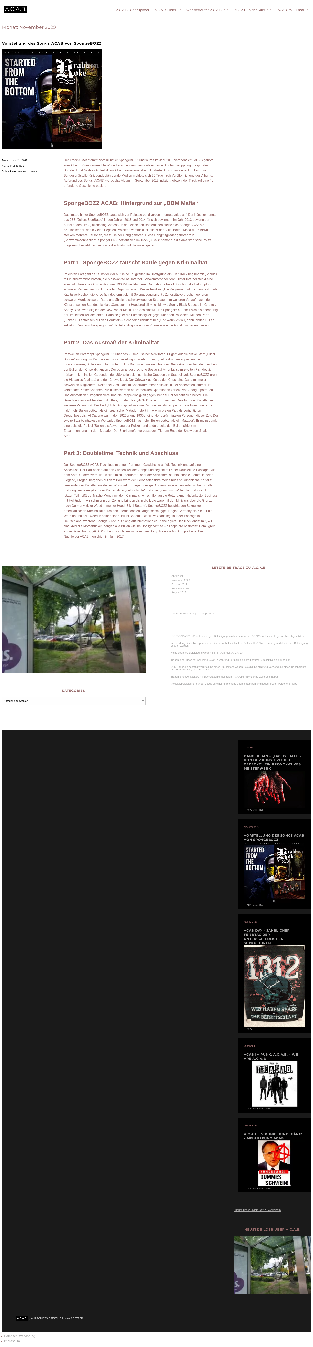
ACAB (249, 1029)
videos (268, 1108)
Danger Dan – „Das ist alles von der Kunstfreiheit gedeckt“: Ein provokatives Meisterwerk (272, 762)
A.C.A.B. (15, 9)
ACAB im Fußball (291, 10)
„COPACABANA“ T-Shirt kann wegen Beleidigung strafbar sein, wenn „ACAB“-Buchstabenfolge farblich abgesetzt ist (237, 636)
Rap (21, 165)
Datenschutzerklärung (183, 613)
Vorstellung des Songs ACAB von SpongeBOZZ (52, 43)
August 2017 (178, 592)
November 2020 (180, 580)
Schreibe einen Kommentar (20, 171)
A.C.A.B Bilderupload (132, 10)
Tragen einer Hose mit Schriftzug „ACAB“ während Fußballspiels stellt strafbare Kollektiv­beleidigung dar (230, 659)
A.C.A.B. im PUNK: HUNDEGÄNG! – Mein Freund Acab (273, 1136)
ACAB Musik (10, 165)
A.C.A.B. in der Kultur (251, 10)
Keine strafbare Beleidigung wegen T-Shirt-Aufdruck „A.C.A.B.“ (207, 652)
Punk (261, 1108)
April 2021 (177, 575)
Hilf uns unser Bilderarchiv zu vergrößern (257, 1209)
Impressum (208, 613)
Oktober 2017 (179, 584)
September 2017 (181, 588)
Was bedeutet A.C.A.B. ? (205, 10)
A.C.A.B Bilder (165, 10)
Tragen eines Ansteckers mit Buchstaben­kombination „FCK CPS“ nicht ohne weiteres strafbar (224, 676)
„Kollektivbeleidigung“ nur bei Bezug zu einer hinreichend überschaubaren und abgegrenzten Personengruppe (234, 683)
